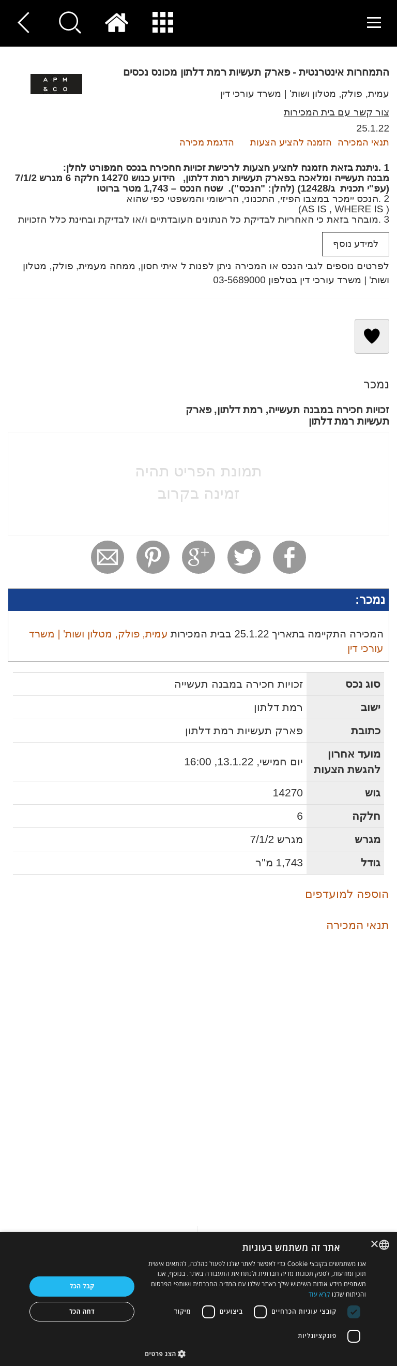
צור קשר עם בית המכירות (336, 112)
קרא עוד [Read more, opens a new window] (319, 1294)
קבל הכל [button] (82, 1286)
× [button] (375, 1244)
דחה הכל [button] (82, 1311)
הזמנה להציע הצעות (291, 142)
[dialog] (198, 1299)
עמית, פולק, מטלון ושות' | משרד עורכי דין (304, 93)
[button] (255, 1353)
